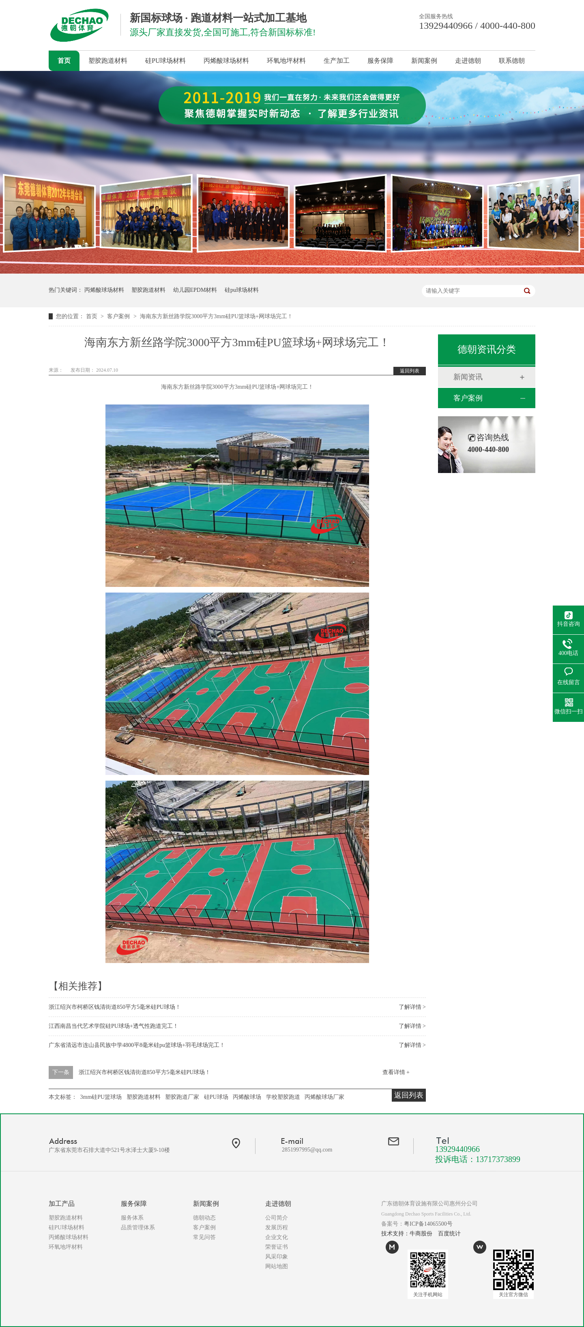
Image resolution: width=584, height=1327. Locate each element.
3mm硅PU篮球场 (101, 1097)
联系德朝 (512, 60)
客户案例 (119, 316)
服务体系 (132, 1218)
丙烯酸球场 (247, 1097)
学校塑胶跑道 (283, 1097)
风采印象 (276, 1257)
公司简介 (276, 1218)
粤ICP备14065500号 (428, 1224)
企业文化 (276, 1237)
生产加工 (337, 60)
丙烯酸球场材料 (226, 60)
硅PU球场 (216, 1097)
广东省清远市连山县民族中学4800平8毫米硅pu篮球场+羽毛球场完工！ (137, 1045)
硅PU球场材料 (165, 60)
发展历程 (276, 1227)
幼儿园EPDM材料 (195, 290)
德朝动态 (204, 1218)
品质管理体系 (138, 1227)
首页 (64, 60)
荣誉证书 (276, 1247)
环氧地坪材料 (286, 60)
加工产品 (62, 1203)
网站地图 (276, 1266)
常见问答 (204, 1237)
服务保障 (380, 60)
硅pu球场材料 (242, 290)
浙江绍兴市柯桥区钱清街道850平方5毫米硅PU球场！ (115, 1007)
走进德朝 (468, 60)
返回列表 (409, 371)
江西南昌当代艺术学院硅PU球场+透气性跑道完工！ (113, 1026)
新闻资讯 (468, 377)
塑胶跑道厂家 (182, 1097)
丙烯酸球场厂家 (324, 1097)
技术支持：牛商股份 (406, 1234)
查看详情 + (396, 1072)
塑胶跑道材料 (107, 60)
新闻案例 (424, 60)
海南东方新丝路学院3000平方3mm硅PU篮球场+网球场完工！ (216, 316)
